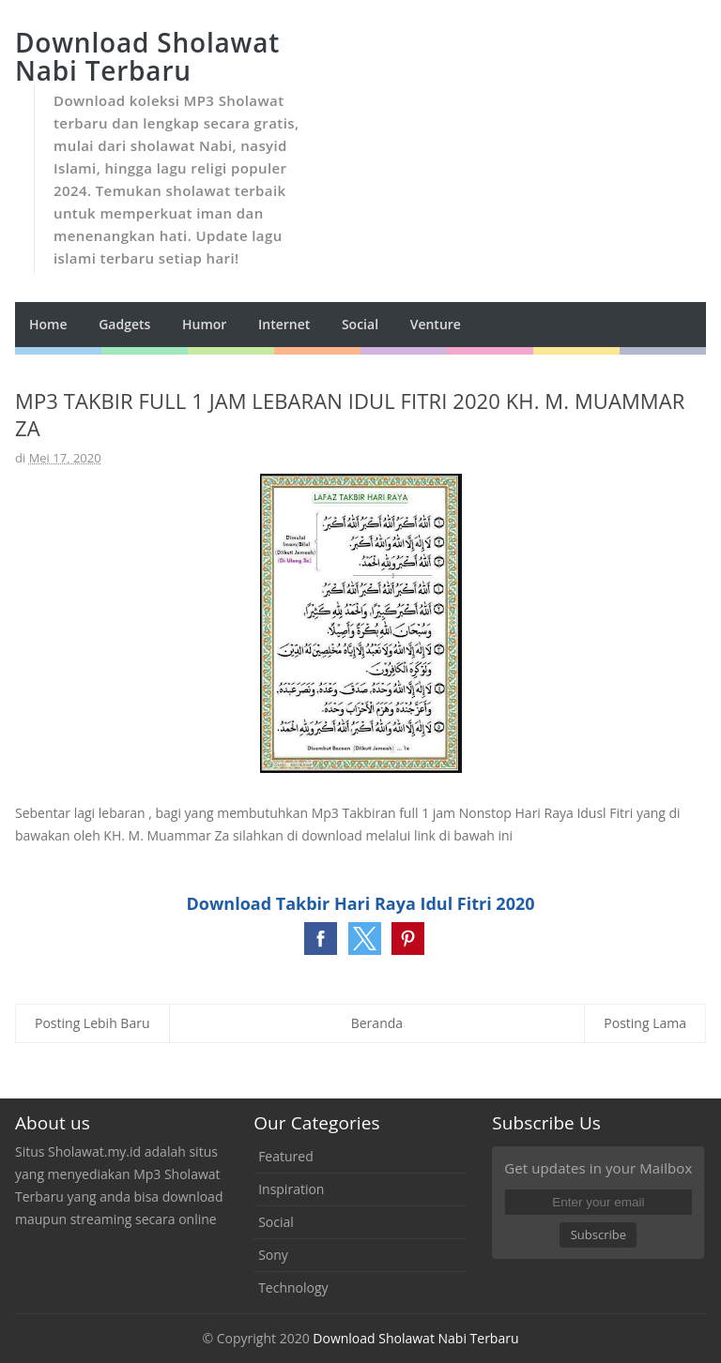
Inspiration (291, 1189)
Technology (293, 1287)
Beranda (377, 1023)
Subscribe (598, 1234)
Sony (273, 1255)
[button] (320, 938)
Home (48, 324)
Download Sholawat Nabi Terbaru (415, 1338)
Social (276, 1222)
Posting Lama (645, 1023)
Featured (286, 1156)
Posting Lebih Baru (92, 1023)
